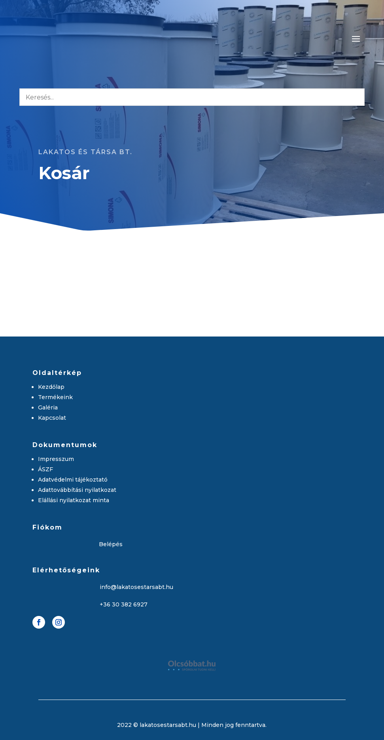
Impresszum (56, 459)
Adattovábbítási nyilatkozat (77, 489)
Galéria (48, 407)
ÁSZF (45, 469)
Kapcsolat (52, 417)
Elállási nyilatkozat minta (73, 500)
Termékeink (55, 397)
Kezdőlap (51, 386)
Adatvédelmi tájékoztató (73, 479)
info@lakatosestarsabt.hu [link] (136, 587)
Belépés (111, 544)
